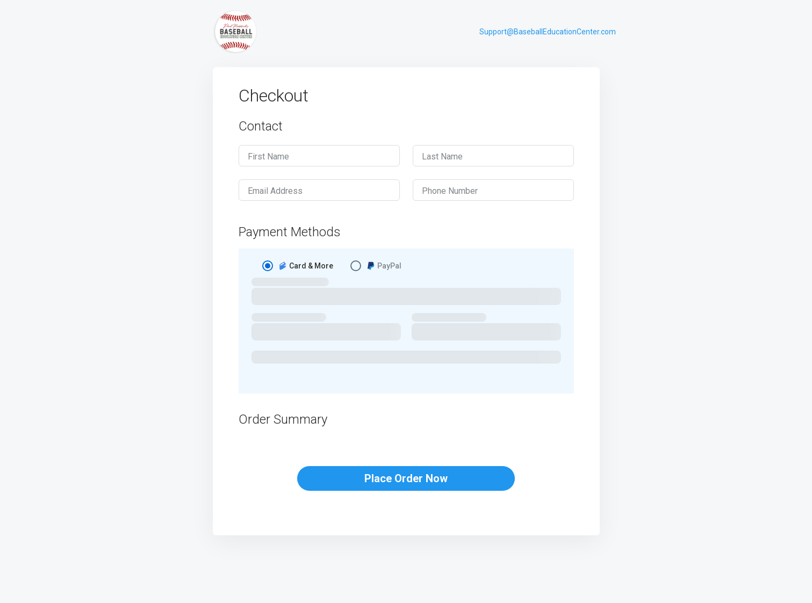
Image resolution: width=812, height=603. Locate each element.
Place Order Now (406, 478)
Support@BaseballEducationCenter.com (547, 31)
